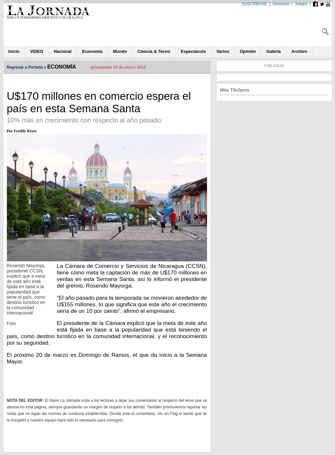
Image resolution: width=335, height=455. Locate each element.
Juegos (301, 4)
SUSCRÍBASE (254, 4)
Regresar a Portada (25, 67)
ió (248, 51)
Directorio (281, 4)
